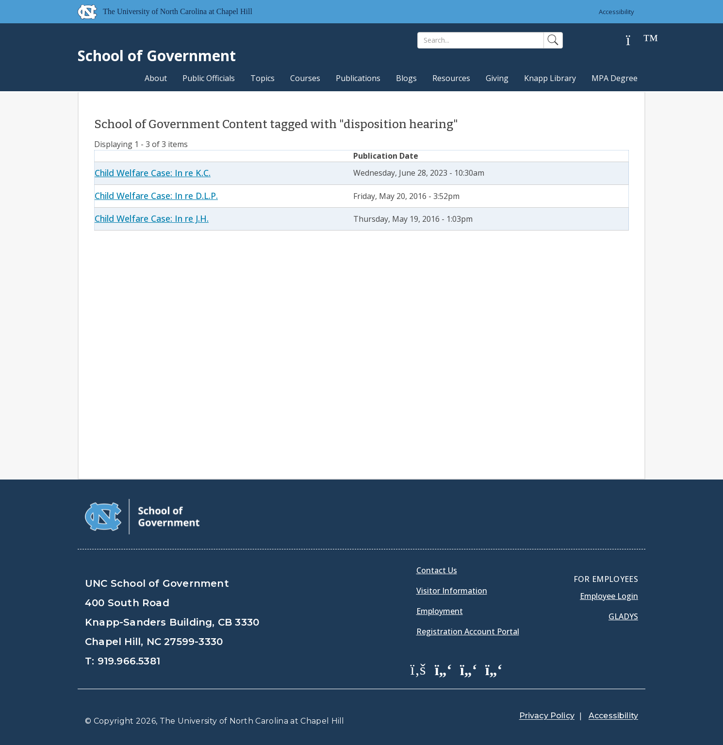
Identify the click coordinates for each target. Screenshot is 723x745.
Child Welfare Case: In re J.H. (152, 218)
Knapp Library (550, 78)
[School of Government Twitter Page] (443, 668)
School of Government (157, 56)
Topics (262, 78)
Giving (497, 78)
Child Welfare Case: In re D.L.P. (156, 195)
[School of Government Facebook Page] (418, 668)
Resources (451, 78)
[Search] (480, 40)
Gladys (623, 616)
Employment (439, 611)
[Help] (635, 40)
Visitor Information (451, 590)
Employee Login (609, 596)
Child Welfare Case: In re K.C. (153, 173)
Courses (305, 78)
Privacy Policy (547, 715)
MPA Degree (615, 78)
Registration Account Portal (467, 631)
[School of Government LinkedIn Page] (468, 668)
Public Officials (208, 78)
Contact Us (436, 570)
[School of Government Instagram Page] (494, 668)
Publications (358, 78)
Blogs (406, 78)
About (156, 78)
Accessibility (616, 11)
